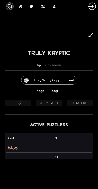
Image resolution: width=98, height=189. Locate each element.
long (54, 90)
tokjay (13, 147)
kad (11, 138)
